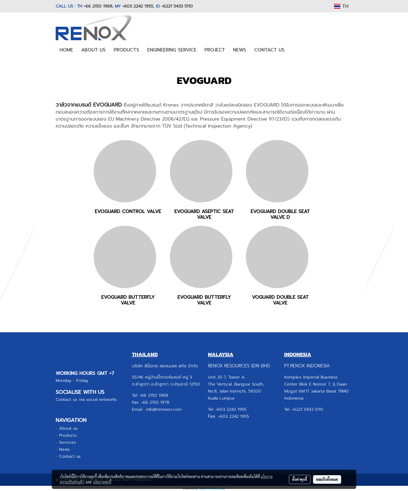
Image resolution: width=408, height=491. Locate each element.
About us (68, 428)
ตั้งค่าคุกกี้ (299, 479)
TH (341, 6)
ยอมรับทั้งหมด (327, 479)
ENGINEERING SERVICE (171, 50)
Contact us (70, 456)
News (64, 449)
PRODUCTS (126, 50)
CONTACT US (269, 50)
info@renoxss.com (164, 409)
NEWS (239, 50)
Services (67, 442)
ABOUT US (93, 50)
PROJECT (215, 50)
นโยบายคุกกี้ (102, 482)
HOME (66, 50)
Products (68, 435)
